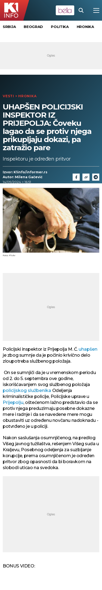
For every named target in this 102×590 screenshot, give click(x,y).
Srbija (9, 26)
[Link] (85, 177)
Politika (60, 26)
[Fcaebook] (76, 177)
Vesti (8, 96)
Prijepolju (13, 402)
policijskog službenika (27, 390)
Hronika (85, 26)
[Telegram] (95, 177)
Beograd (33, 26)
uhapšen (88, 349)
